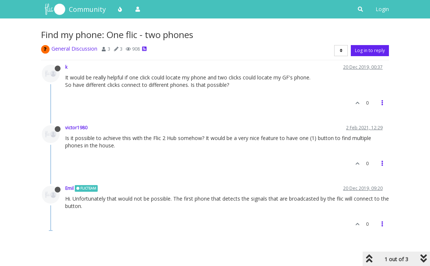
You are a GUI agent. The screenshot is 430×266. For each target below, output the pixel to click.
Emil (69, 188)
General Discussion (74, 48)
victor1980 (76, 127)
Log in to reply (370, 50)
